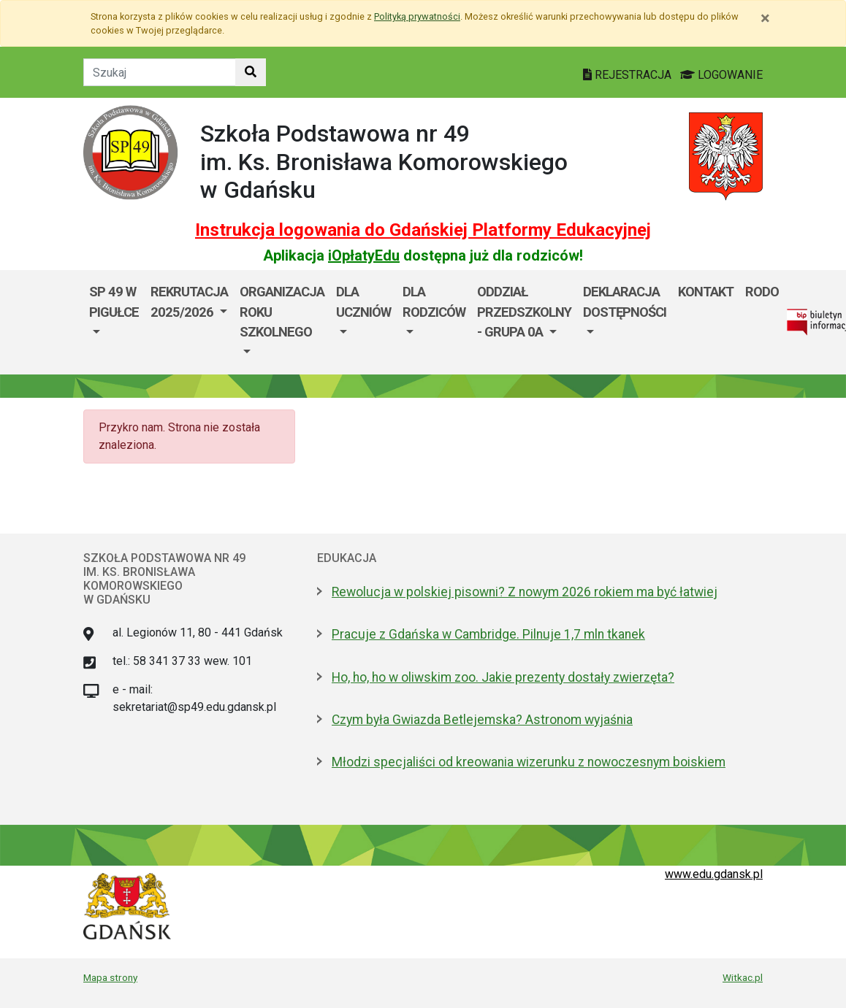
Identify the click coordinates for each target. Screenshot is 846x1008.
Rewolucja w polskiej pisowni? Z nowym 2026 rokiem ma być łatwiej (524, 592)
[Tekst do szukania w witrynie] (159, 72)
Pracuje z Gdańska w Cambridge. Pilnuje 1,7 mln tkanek (488, 634)
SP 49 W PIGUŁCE (114, 302)
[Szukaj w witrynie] (250, 72)
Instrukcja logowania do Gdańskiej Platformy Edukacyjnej (423, 230)
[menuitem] (114, 322)
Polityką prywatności (417, 16)
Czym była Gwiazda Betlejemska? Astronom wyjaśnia (482, 719)
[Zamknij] (765, 18)
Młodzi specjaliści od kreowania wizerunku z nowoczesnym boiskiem (528, 762)
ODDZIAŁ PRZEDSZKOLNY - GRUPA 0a (524, 311)
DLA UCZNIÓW (363, 302)
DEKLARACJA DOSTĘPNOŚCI (624, 302)
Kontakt (705, 291)
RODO (762, 291)
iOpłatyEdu (364, 255)
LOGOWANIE (721, 75)
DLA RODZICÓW (434, 302)
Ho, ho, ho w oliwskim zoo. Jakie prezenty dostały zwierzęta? (503, 677)
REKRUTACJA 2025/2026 (189, 302)
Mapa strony (110, 977)
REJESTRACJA (628, 75)
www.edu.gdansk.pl (714, 874)
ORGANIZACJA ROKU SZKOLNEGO (282, 311)
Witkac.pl (743, 977)
